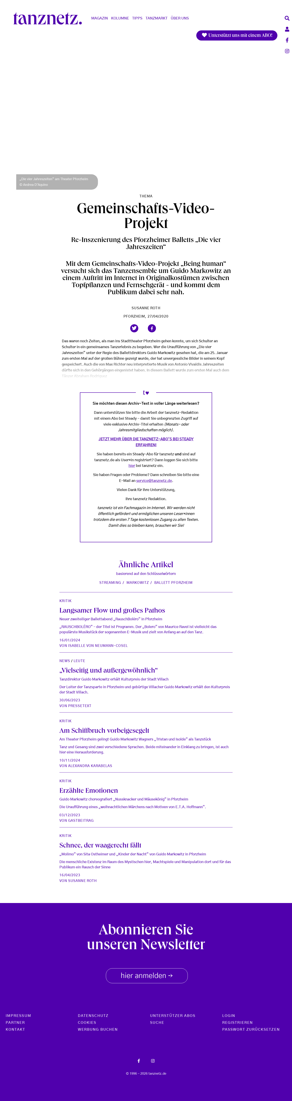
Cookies (87, 1023)
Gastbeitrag (81, 820)
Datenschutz (93, 1016)
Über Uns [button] (180, 18)
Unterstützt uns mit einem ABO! (236, 35)
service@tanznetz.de (154, 481)
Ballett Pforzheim (173, 582)
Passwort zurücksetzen (251, 1029)
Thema (146, 196)
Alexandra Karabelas (90, 766)
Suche (157, 1023)
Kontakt (15, 1029)
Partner (15, 1023)
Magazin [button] (99, 18)
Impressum (18, 1016)
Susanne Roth (146, 308)
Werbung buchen (98, 1029)
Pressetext (79, 706)
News (64, 661)
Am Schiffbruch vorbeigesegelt (104, 731)
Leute (79, 661)
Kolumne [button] (120, 18)
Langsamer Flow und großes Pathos (112, 611)
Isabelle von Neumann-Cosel (98, 645)
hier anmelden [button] (147, 975)
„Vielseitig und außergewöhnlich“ (108, 671)
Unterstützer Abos (172, 1016)
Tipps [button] (137, 18)
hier (132, 466)
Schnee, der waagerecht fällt (100, 846)
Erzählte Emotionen (88, 791)
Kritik (65, 601)
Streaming (110, 582)
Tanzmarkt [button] (156, 18)
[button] (134, 328)
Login (228, 1016)
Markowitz (138, 582)
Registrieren (237, 1023)
